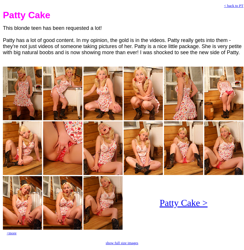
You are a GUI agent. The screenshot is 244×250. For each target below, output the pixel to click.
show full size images (122, 243)
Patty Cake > (184, 203)
